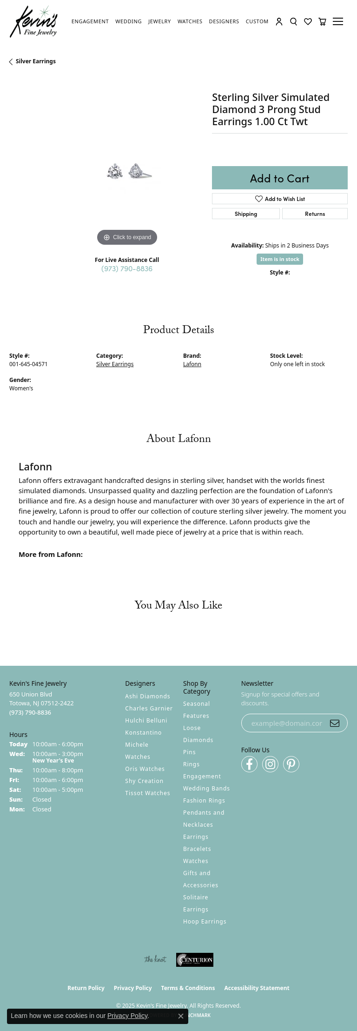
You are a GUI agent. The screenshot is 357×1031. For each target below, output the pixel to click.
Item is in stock (279, 258)
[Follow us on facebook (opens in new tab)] (249, 764)
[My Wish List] (308, 22)
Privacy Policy (133, 988)
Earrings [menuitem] (196, 837)
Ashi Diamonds (147, 696)
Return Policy (86, 988)
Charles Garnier (148, 708)
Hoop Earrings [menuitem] (204, 921)
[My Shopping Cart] (322, 22)
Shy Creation (144, 781)
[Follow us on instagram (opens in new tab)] (270, 764)
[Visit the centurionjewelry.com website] (194, 960)
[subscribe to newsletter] (334, 723)
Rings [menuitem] (191, 764)
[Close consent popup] (181, 1016)
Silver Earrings (36, 61)
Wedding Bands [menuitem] (206, 788)
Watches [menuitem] (195, 861)
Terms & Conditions (188, 988)
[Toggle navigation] (339, 21)
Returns (315, 213)
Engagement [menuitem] (202, 776)
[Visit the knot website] (155, 960)
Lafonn (192, 364)
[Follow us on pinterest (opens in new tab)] (291, 764)
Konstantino (143, 732)
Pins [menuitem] (189, 752)
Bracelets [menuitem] (197, 849)
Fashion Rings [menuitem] (204, 800)
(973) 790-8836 (126, 268)
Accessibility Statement (256, 988)
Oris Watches (145, 769)
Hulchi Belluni (146, 720)
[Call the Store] (30, 712)
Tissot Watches (147, 793)
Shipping (246, 213)
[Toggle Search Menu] (294, 22)
